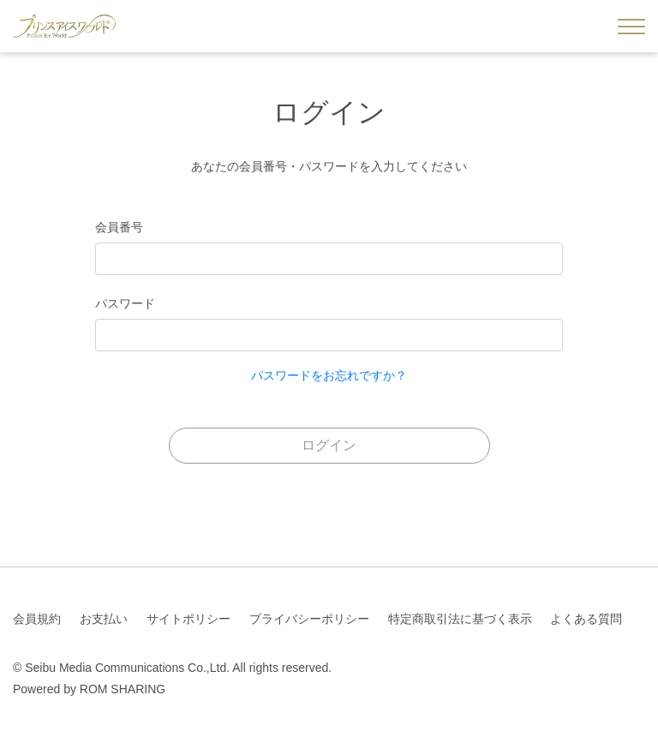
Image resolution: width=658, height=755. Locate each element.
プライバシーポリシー (309, 619)
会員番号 (119, 227)
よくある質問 (586, 619)
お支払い (104, 619)
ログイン (329, 445)
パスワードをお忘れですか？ (329, 375)
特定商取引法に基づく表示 (460, 619)
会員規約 (37, 619)
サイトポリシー (188, 619)
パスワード (125, 303)
